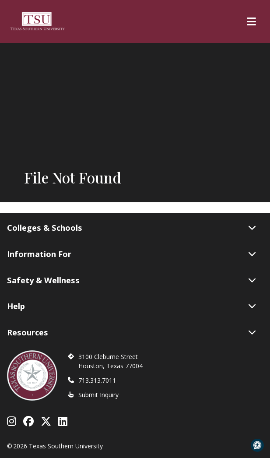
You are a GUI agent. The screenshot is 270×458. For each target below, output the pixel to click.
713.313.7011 (97, 380)
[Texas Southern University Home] (37, 21)
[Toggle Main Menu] (251, 21)
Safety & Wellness (131, 280)
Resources (131, 332)
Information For (131, 254)
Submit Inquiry (98, 395)
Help (131, 306)
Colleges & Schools (131, 228)
